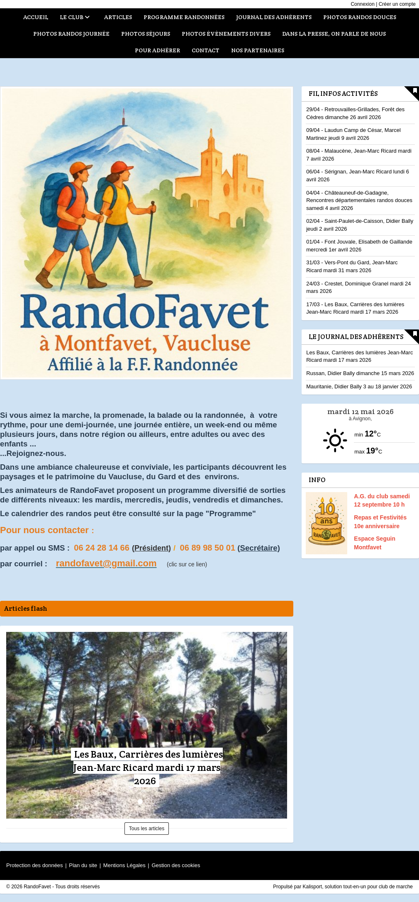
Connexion (362, 4)
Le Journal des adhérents (356, 336)
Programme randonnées (184, 17)
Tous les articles (146, 828)
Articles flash (25, 608)
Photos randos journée (71, 33)
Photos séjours (145, 33)
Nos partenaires (257, 50)
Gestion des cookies (175, 865)
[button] (27, 725)
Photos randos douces (359, 17)
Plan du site (83, 865)
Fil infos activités (343, 93)
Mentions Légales (124, 865)
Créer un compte (397, 4)
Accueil (35, 17)
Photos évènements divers (226, 33)
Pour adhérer (157, 50)
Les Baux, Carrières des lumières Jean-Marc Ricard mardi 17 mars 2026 (148, 767)
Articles (118, 17)
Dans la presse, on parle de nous (334, 33)
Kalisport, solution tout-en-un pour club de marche (358, 887)
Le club (75, 17)
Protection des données (34, 865)
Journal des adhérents (274, 17)
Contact (205, 50)
